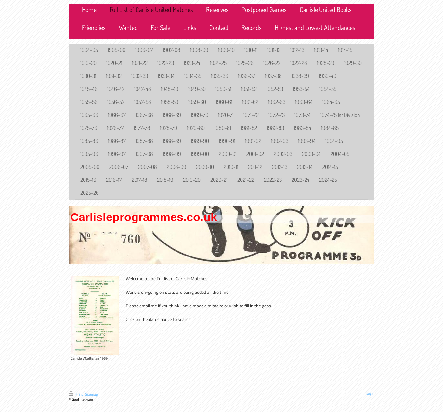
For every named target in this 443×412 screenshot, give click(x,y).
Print (76, 394)
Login (370, 393)
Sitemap (91, 394)
